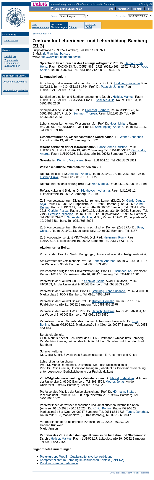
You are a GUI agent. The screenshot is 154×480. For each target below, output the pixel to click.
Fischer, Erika (49, 177)
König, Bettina (102, 408)
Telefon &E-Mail (90, 26)
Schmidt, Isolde (94, 281)
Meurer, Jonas (115, 381)
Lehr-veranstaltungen (40, 26)
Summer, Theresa (85, 113)
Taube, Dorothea (137, 411)
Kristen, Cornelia (103, 301)
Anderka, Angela (79, 173)
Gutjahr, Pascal (58, 210)
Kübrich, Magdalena (70, 160)
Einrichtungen (40, 33)
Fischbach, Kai (122, 271)
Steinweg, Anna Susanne (108, 291)
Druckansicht (11, 40)
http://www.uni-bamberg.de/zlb (61, 56)
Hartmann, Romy (114, 237)
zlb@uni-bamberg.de (56, 53)
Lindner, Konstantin (127, 83)
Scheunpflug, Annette (109, 126)
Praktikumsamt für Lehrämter (59, 463)
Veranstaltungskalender (15, 90)
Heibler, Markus (123, 96)
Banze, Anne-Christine (112, 147)
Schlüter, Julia (105, 100)
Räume (73, 27)
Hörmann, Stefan (124, 391)
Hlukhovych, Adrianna (95, 190)
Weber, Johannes (131, 137)
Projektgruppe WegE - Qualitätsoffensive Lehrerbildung (76, 456)
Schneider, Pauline (79, 217)
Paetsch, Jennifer (112, 86)
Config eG (135, 473)
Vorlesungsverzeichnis (15, 81)
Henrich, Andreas (104, 261)
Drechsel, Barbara (97, 110)
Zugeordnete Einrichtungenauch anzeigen (12, 63)
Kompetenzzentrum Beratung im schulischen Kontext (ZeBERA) (82, 460)
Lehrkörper (10, 56)
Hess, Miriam (118, 123)
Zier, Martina (99, 183)
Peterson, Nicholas (60, 214)
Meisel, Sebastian (122, 378)
